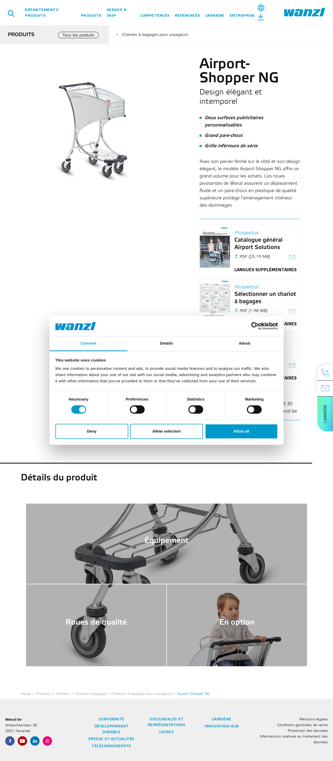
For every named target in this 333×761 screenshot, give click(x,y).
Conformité (111, 719)
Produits (91, 15)
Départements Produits (41, 13)
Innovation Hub (221, 726)
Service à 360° (117, 13)
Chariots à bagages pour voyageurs (155, 35)
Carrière (215, 15)
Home (26, 694)
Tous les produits (78, 35)
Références (187, 15)
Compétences (155, 15)
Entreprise (242, 15)
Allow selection (166, 431)
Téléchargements (111, 746)
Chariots (62, 694)
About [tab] (244, 343)
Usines (166, 732)
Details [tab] (166, 343)
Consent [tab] (89, 343)
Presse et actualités (111, 739)
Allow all (241, 431)
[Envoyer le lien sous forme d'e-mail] (292, 258)
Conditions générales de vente (302, 725)
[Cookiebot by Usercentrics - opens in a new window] (255, 326)
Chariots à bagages (91, 694)
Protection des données (308, 731)
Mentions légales (313, 719)
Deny (92, 431)
